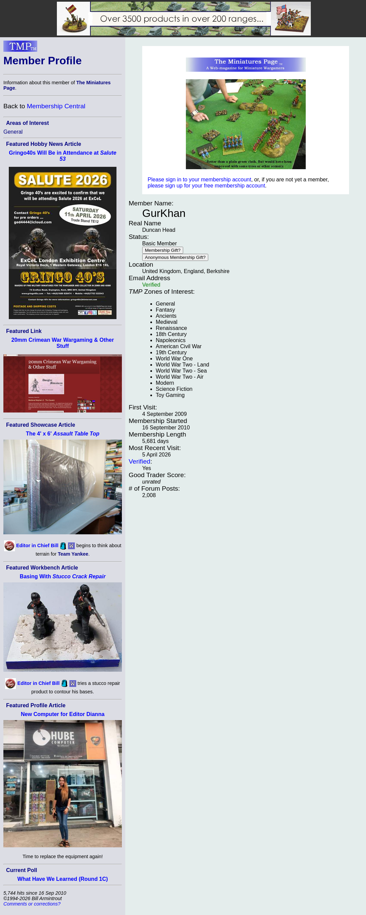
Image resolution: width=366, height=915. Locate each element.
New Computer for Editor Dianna (62, 714)
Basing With (62, 576)
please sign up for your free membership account (206, 185)
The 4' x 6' (62, 434)
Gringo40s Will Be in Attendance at (62, 156)
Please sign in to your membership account (199, 179)
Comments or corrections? (32, 904)
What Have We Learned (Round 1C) (62, 879)
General (13, 132)
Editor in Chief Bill (37, 545)
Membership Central (56, 106)
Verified (139, 461)
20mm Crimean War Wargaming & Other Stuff (63, 343)
